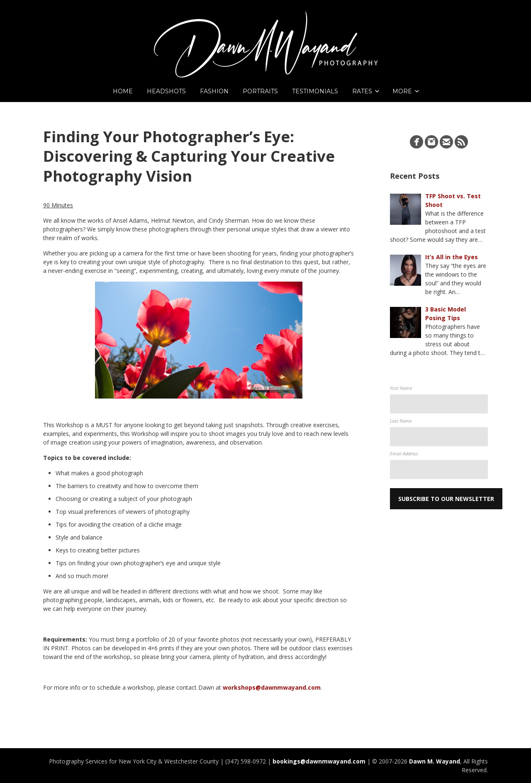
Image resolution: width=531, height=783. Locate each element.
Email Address (404, 453)
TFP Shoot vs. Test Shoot (453, 200)
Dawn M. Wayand (434, 761)
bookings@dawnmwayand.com (319, 761)
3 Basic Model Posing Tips (445, 313)
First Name (401, 388)
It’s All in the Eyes (451, 257)
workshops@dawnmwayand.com (272, 687)
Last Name (401, 421)
